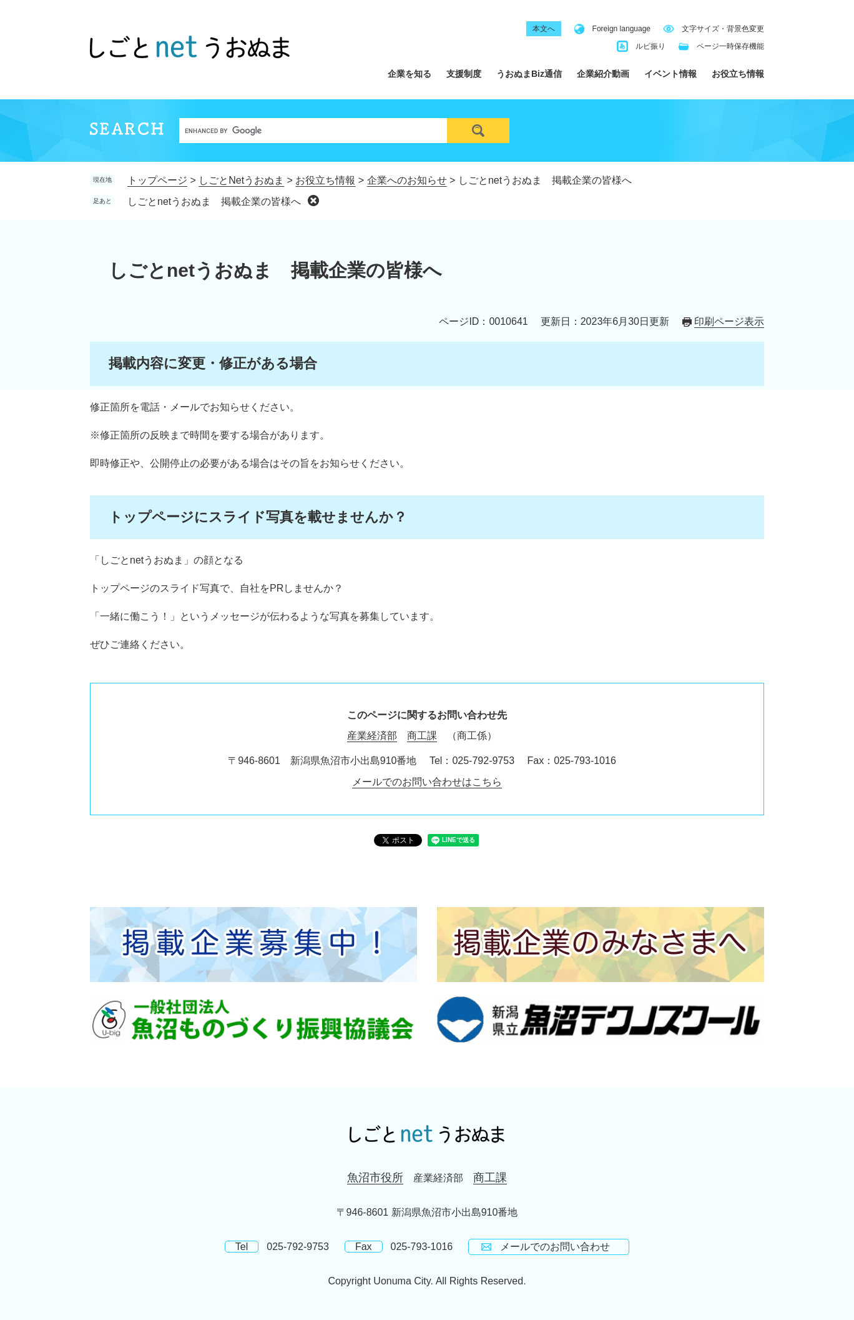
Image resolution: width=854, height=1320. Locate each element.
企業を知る (409, 74)
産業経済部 (372, 735)
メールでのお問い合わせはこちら (427, 782)
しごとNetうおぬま (241, 180)
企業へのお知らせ (407, 180)
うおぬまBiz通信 (529, 74)
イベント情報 (670, 74)
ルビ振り (650, 46)
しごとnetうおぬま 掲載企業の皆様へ (214, 201)
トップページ (157, 180)
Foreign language (621, 28)
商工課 (422, 735)
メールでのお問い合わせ (555, 1246)
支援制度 (463, 74)
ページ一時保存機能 (730, 46)
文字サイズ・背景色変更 (723, 28)
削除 (313, 200)
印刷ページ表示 (729, 321)
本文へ (544, 28)
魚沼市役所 (375, 1177)
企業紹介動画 (603, 74)
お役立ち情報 (738, 74)
